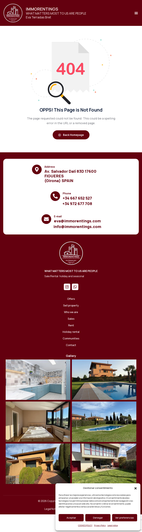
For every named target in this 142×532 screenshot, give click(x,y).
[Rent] (71, 325)
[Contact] (71, 345)
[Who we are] (71, 312)
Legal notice (112, 525)
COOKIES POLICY (85, 525)
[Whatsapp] (75, 287)
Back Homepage (71, 135)
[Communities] (71, 338)
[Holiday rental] (71, 332)
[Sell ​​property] (71, 305)
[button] (135, 488)
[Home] (71, 253)
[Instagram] (67, 287)
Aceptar (71, 517)
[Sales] (71, 318)
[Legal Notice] (51, 509)
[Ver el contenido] (13, 13)
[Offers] (71, 299)
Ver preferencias (124, 517)
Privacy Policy (100, 525)
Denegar (98, 517)
